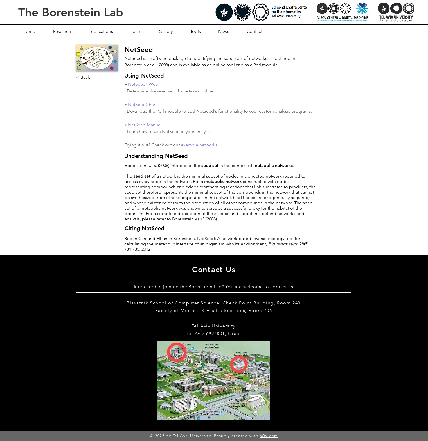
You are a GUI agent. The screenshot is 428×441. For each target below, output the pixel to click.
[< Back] (94, 77)
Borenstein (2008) (194, 218)
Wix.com (269, 435)
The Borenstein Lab (70, 12)
